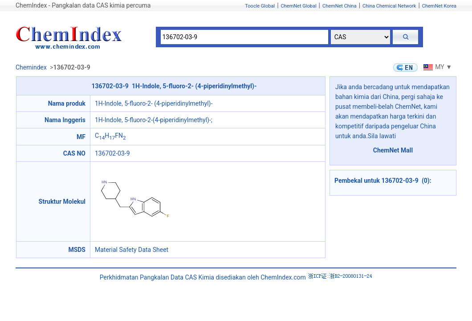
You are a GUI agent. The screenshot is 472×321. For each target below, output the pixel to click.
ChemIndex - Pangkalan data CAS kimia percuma (83, 5)
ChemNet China (339, 6)
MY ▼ (436, 66)
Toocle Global (260, 6)
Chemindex (31, 67)
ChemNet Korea (439, 6)
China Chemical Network (389, 6)
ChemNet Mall (393, 150)
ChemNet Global (299, 6)
